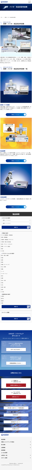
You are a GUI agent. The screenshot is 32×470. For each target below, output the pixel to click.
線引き (2, 298)
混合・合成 (3, 280)
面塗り (2, 300)
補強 (1, 269)
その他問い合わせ (15, 428)
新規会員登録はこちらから (15, 363)
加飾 (1, 278)
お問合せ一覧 (4, 455)
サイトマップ (20, 463)
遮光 (1, 275)
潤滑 (1, 262)
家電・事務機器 (3, 237)
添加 (1, 282)
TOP (1, 17)
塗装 (1, 289)
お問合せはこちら (15, 396)
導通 (1, 257)
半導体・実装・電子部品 (5, 241)
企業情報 (3, 447)
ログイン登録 (4, 458)
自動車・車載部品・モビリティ (6, 239)
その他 (2, 251)
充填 (1, 303)
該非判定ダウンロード (15, 422)
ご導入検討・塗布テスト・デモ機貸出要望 (15, 408)
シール (2, 271)
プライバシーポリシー (13, 463)
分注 (1, 285)
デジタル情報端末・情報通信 (6, 235)
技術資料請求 (15, 414)
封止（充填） (3, 266)
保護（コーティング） (5, 264)
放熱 (1, 260)
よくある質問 (4, 452)
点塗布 (2, 296)
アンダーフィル (3, 273)
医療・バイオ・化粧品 (5, 246)
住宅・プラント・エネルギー (6, 244)
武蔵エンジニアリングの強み (7, 442)
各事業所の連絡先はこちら (15, 385)
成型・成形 (3, 287)
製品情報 (3, 439)
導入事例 (3, 444)
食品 (1, 248)
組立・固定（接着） (4, 255)
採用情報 (3, 450)
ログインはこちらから (15, 349)
